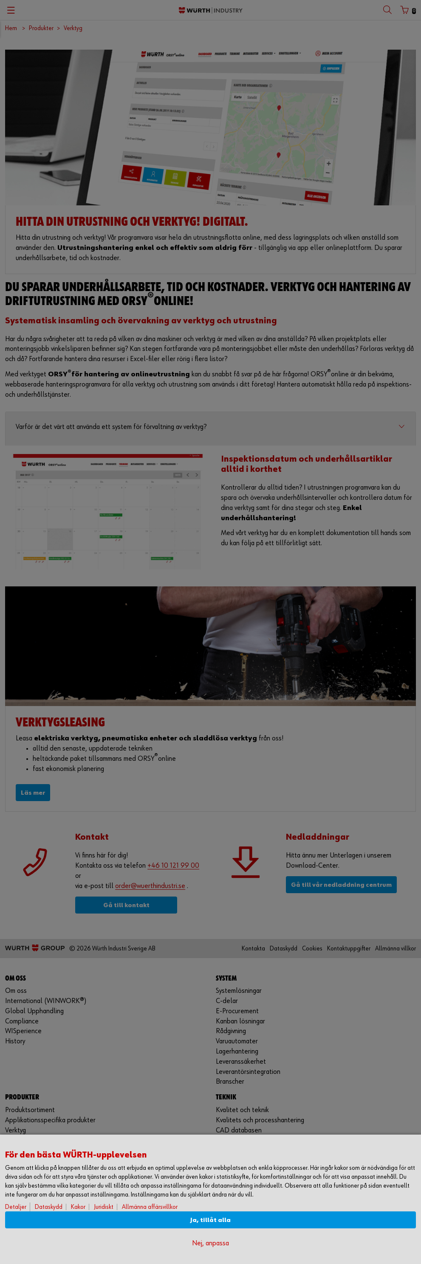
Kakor (78, 1207)
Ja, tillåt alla (210, 1220)
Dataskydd (48, 1207)
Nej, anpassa (210, 1243)
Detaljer (15, 1207)
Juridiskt (103, 1207)
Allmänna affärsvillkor (150, 1207)
